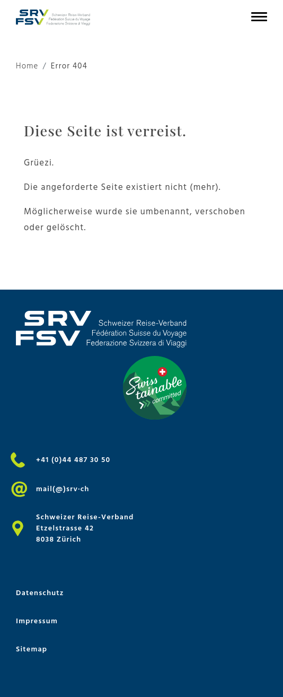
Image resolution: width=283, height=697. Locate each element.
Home (27, 66)
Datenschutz (40, 593)
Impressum (37, 621)
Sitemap (31, 649)
